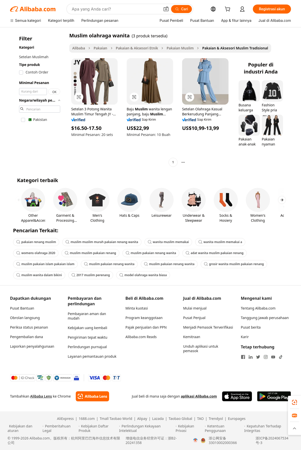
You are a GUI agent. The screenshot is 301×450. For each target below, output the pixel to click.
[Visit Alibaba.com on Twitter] (258, 357)
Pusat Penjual (194, 317)
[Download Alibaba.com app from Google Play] (274, 396)
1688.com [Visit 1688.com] (87, 418)
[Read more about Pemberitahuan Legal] (60, 428)
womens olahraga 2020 (35, 253)
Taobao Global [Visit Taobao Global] (180, 418)
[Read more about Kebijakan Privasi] (189, 428)
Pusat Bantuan (22, 308)
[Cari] (181, 9)
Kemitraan (191, 336)
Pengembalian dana (26, 336)
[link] (294, 402)
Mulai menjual (194, 308)
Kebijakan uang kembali (87, 327)
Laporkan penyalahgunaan (32, 346)
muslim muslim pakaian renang (90, 253)
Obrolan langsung (25, 317)
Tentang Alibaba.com (258, 308)
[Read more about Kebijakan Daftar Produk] (98, 428)
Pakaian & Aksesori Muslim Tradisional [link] (235, 48)
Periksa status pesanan (29, 327)
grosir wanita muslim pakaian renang (234, 264)
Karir (245, 336)
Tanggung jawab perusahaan (265, 317)
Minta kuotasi (136, 308)
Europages (237, 418)
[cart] (228, 10)
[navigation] (38, 99)
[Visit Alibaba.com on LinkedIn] (250, 357)
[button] (166, 9)
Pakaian (100, 48)
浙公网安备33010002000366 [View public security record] (223, 440)
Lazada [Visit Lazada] (158, 418)
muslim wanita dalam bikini (39, 275)
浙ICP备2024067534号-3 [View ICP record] (272, 440)
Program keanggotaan (144, 317)
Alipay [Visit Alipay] (142, 418)
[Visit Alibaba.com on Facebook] (243, 357)
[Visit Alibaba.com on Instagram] (265, 357)
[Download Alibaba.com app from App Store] (237, 396)
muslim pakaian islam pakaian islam (45, 264)
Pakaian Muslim (180, 48)
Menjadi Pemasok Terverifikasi (208, 327)
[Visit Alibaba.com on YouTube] (273, 357)
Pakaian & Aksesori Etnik (137, 48)
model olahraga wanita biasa (143, 275)
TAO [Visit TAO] (200, 418)
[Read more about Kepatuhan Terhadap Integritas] (268, 428)
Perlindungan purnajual (87, 346)
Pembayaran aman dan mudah (87, 316)
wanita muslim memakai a (220, 242)
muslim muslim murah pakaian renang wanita (101, 242)
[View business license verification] (195, 440)
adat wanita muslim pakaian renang (215, 253)
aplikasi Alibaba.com (199, 396)
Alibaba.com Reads (141, 336)
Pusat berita (251, 327)
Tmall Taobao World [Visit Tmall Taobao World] (116, 418)
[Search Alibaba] (115, 9)
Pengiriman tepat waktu (87, 337)
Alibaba (78, 48)
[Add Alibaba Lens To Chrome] (92, 396)
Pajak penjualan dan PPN (146, 327)
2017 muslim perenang (90, 275)
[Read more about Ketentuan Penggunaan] (224, 428)
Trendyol (216, 418)
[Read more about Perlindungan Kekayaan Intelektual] (146, 428)
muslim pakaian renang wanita (151, 253)
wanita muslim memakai (168, 242)
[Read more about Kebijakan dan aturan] (24, 428)
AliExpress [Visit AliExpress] (65, 418)
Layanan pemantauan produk (92, 356)
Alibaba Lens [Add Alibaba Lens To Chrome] (41, 396)
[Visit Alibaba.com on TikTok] (280, 357)
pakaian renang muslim (36, 242)
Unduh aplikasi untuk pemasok (200, 348)
